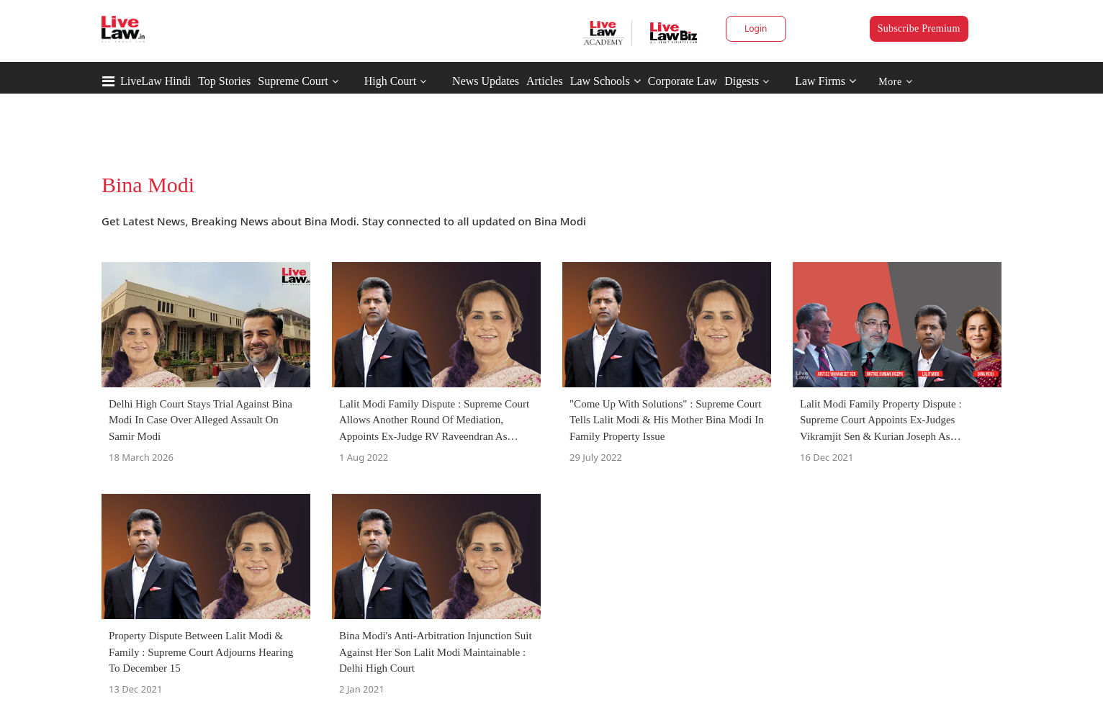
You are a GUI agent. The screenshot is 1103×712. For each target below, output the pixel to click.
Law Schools (605, 81)
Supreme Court (293, 81)
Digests (741, 81)
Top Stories (224, 81)
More (895, 81)
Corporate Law (682, 81)
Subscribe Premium (919, 28)
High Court (390, 81)
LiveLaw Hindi (155, 81)
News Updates (485, 81)
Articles (544, 81)
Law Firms (825, 81)
